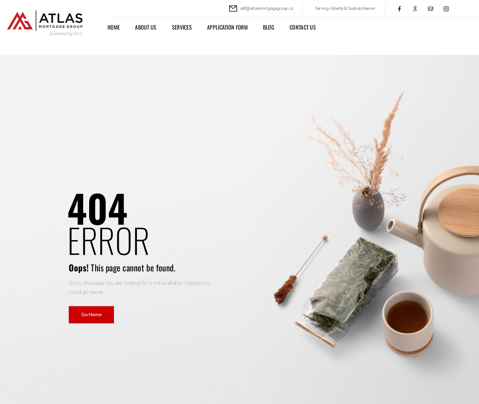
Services (182, 27)
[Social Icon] (399, 9)
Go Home (91, 314)
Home (114, 27)
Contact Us (303, 27)
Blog (268, 27)
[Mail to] (261, 9)
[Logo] (48, 24)
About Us (145, 27)
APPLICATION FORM (227, 27)
